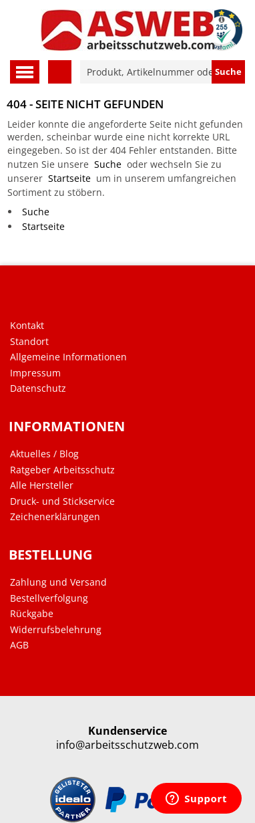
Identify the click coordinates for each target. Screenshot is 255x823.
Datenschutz (38, 388)
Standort (29, 342)
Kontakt (27, 326)
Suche (107, 164)
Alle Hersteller (41, 485)
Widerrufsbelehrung (55, 630)
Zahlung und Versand (58, 582)
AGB (19, 645)
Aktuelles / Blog (44, 454)
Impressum (35, 373)
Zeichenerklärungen (55, 517)
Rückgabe (31, 614)
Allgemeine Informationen (68, 357)
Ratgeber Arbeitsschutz (62, 470)
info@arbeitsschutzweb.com (127, 745)
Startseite (69, 178)
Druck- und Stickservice (62, 501)
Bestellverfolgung (49, 598)
